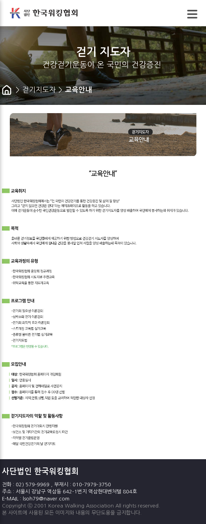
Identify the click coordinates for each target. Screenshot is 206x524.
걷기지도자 (39, 89)
